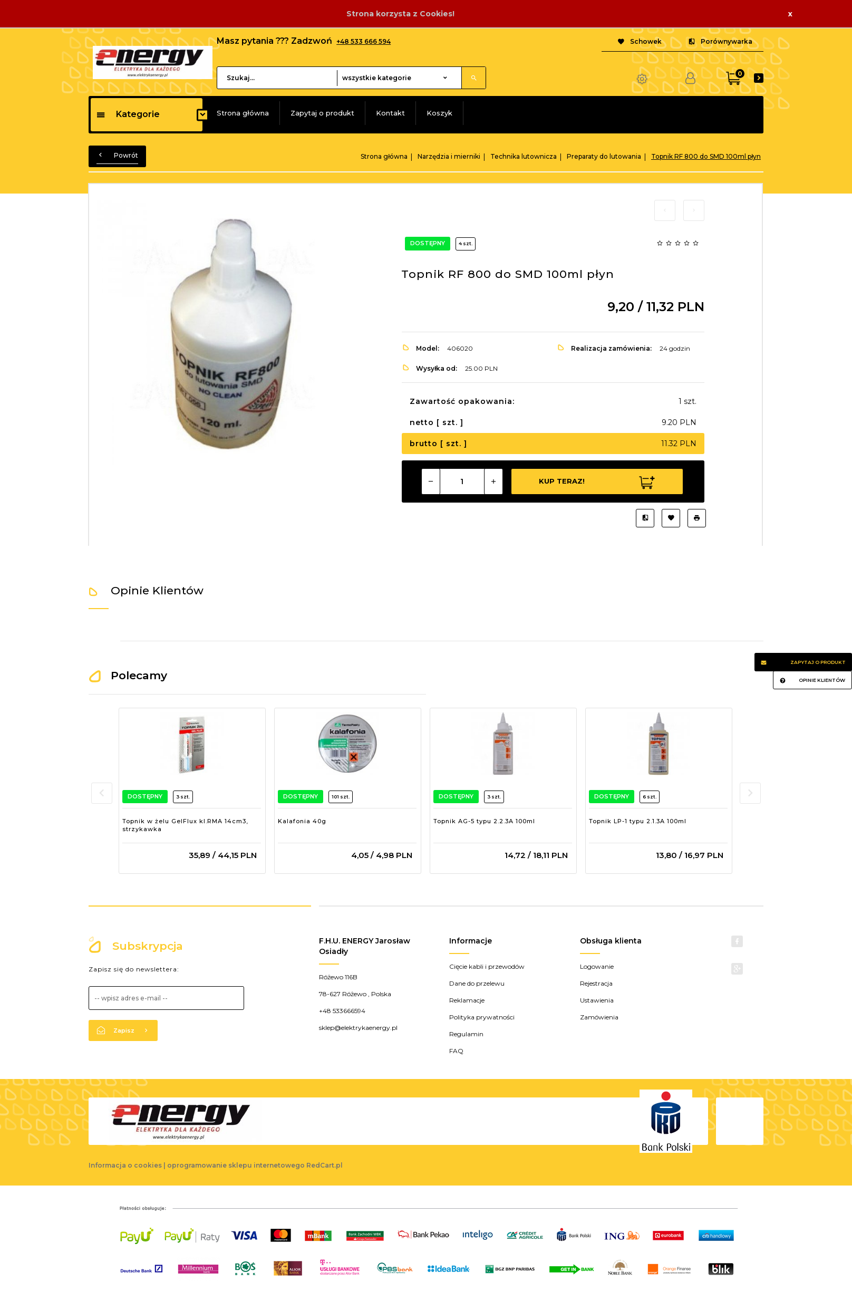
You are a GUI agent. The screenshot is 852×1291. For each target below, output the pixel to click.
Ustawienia (597, 1000)
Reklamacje (467, 1000)
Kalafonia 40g (302, 821)
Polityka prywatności (482, 1017)
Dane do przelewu (477, 983)
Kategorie (128, 114)
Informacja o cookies (125, 1165)
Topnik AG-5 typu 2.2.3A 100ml (484, 821)
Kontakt (390, 113)
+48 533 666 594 (363, 41)
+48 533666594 (342, 1011)
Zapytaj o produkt (322, 113)
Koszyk (439, 113)
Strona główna (243, 113)
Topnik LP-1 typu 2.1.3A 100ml (637, 821)
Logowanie (597, 966)
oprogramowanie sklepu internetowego (236, 1165)
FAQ (456, 1051)
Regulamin (466, 1034)
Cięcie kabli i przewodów (487, 966)
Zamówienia (599, 1017)
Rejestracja (596, 983)
